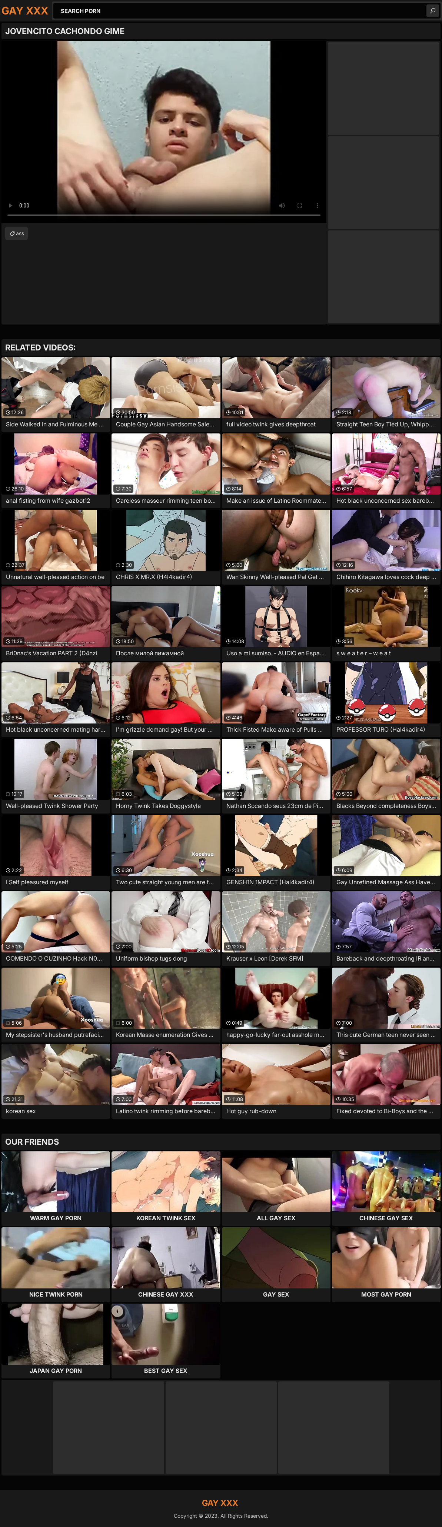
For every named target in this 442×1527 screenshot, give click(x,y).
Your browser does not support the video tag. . (163, 132)
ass (20, 233)
